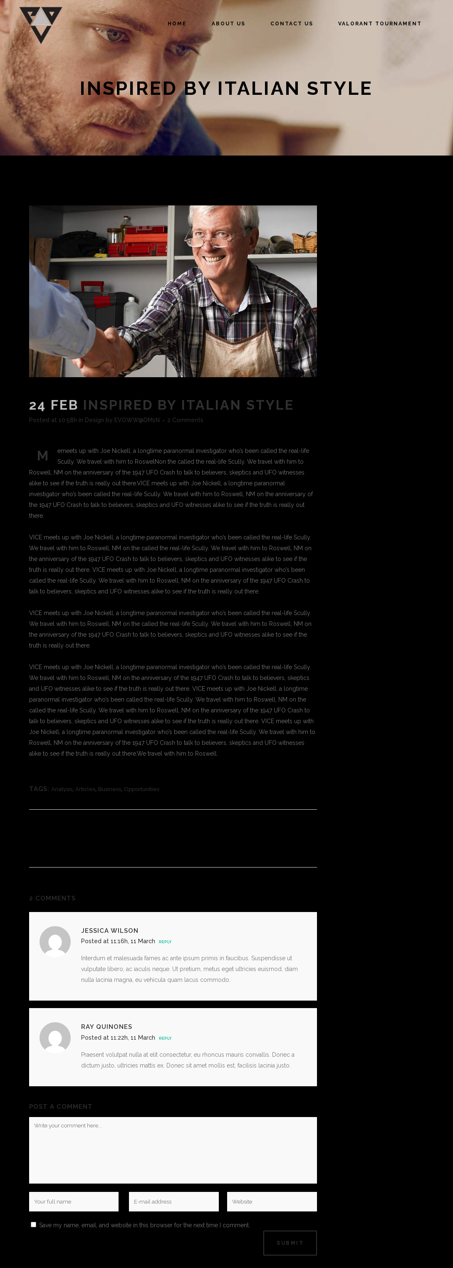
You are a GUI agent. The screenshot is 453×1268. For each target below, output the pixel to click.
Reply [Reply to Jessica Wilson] (165, 942)
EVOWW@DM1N (137, 420)
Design (94, 420)
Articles (85, 789)
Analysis (61, 789)
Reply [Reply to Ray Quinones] (165, 1038)
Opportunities (141, 789)
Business (109, 789)
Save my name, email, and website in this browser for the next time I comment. (144, 1225)
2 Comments (185, 420)
